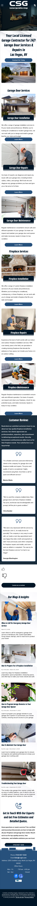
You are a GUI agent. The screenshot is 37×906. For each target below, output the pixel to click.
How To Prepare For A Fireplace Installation (17, 666)
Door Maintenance (22, 220)
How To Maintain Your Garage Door (13, 745)
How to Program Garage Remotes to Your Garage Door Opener (16, 705)
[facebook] (16, 876)
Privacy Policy (29, 897)
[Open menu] (2, 5)
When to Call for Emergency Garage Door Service (15, 624)
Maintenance (23, 387)
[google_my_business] (21, 876)
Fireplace (13, 279)
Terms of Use (19, 897)
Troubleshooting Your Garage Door (13, 783)
